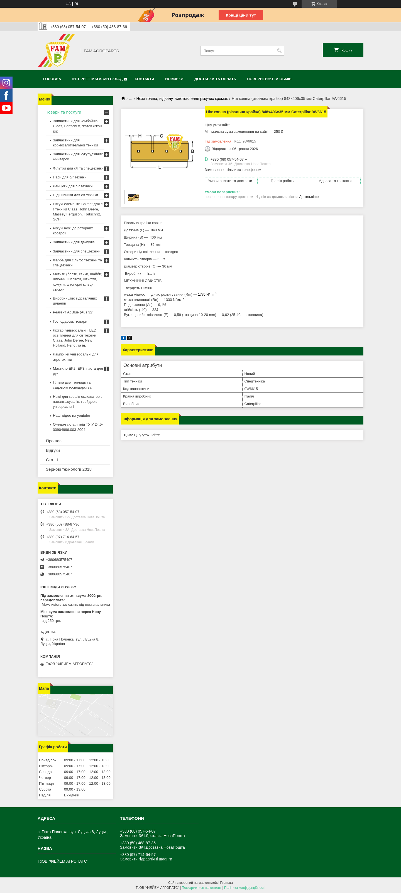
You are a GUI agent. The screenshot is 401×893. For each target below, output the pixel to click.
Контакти (144, 79)
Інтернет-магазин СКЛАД (97, 79)
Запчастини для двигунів (74, 242)
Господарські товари (70, 321)
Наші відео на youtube (71, 415)
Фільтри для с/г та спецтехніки (78, 168)
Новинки (174, 79)
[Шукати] (279, 51)
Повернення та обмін (269, 79)
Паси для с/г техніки (70, 177)
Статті (52, 459)
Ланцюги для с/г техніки (72, 186)
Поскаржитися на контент (201, 888)
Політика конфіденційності (244, 888)
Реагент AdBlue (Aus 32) (73, 312)
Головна (52, 79)
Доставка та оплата (215, 79)
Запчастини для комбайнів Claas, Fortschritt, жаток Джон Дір (77, 126)
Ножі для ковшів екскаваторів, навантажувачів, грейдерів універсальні (78, 401)
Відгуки (53, 450)
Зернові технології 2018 (69, 469)
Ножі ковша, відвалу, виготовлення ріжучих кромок (182, 98)
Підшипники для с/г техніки (75, 195)
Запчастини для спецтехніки (76, 251)
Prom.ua (226, 883)
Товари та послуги (63, 112)
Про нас (54, 440)
